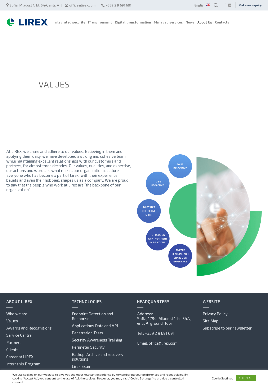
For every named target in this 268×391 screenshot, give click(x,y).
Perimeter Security (88, 347)
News (190, 22)
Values (12, 320)
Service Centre (19, 335)
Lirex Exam (81, 366)
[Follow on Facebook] (225, 5)
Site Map (210, 320)
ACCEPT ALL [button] (246, 378)
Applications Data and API (95, 325)
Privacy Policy (215, 313)
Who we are (16, 313)
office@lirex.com (163, 343)
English (202, 5)
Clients (12, 349)
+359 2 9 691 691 (159, 333)
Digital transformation (133, 22)
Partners (14, 342)
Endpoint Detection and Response (92, 316)
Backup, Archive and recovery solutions (97, 357)
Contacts (222, 22)
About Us (204, 22)
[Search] (216, 5)
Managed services (168, 22)
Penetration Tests (87, 332)
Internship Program (23, 363)
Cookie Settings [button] (222, 378)
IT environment (100, 22)
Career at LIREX (19, 356)
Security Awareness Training (97, 340)
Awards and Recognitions (29, 328)
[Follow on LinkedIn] (229, 5)
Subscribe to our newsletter (227, 328)
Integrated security (69, 22)
